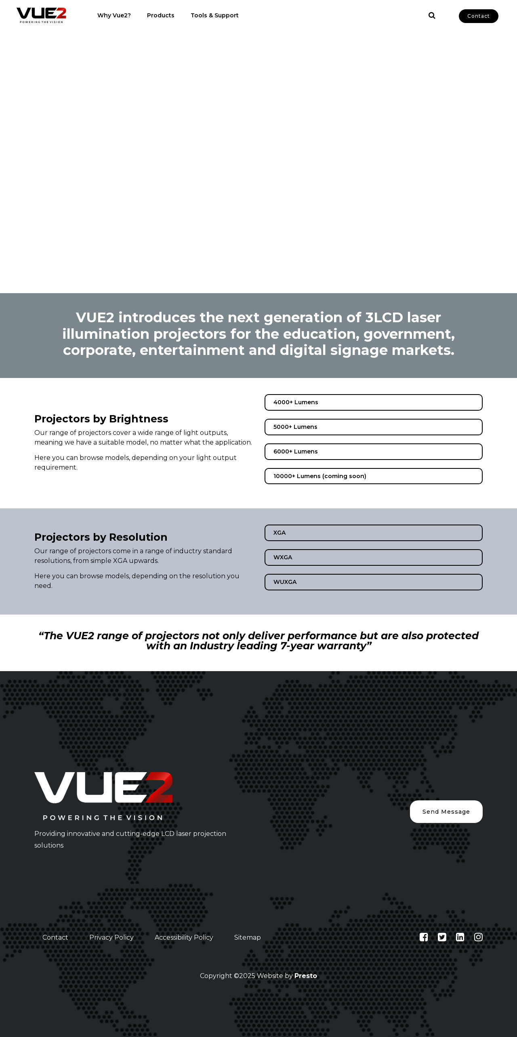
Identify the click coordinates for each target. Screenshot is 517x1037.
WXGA (282, 557)
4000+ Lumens (295, 402)
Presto (305, 976)
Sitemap (247, 937)
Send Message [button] (446, 811)
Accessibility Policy (184, 937)
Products (160, 15)
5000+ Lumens (295, 426)
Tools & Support (215, 15)
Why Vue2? (114, 15)
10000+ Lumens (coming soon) (319, 476)
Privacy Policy (111, 937)
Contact (478, 16)
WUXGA (284, 582)
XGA (279, 532)
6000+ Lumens (295, 451)
